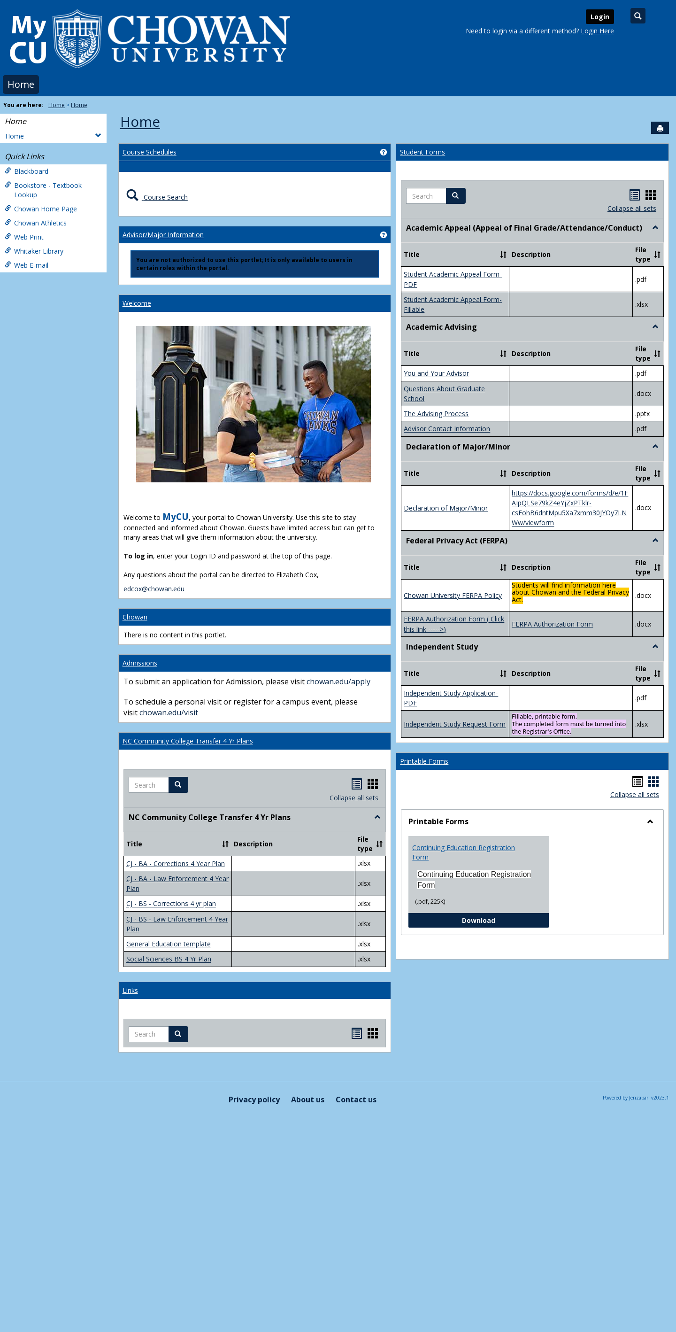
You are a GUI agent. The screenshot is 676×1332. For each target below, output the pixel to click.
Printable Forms (424, 761)
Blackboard (26, 171)
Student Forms (422, 151)
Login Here (597, 30)
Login (600, 16)
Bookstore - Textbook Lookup (43, 190)
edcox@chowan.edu (153, 588)
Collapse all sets (354, 797)
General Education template (168, 943)
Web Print (24, 236)
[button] (178, 785)
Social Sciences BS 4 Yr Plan (168, 959)
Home (21, 84)
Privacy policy (254, 1099)
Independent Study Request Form (455, 724)
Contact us (356, 1099)
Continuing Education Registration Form (463, 852)
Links (130, 990)
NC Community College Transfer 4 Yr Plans (188, 740)
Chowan (135, 616)
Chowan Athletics (36, 222)
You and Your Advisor (436, 373)
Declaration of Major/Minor (446, 507)
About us (307, 1099)
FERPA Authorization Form (552, 624)
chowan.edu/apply (338, 681)
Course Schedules (150, 151)
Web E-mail (26, 265)
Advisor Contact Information (447, 429)
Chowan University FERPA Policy (453, 595)
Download (505, 920)
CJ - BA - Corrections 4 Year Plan (175, 863)
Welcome (137, 303)
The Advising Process (436, 413)
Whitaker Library (34, 251)
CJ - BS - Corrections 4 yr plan (171, 903)
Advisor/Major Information (163, 234)
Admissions (140, 662)
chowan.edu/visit (168, 712)
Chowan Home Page (41, 208)
